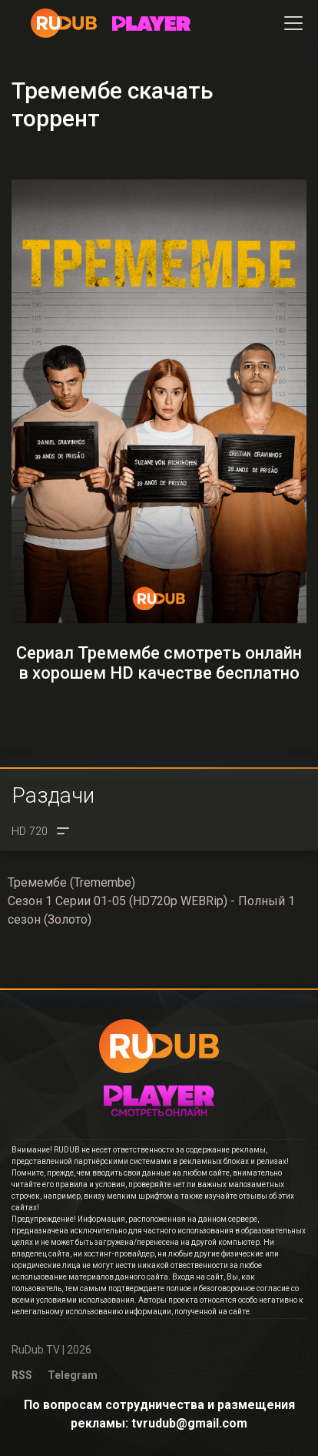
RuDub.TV (36, 1350)
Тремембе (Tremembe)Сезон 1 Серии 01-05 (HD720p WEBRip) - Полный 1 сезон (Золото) (151, 901)
